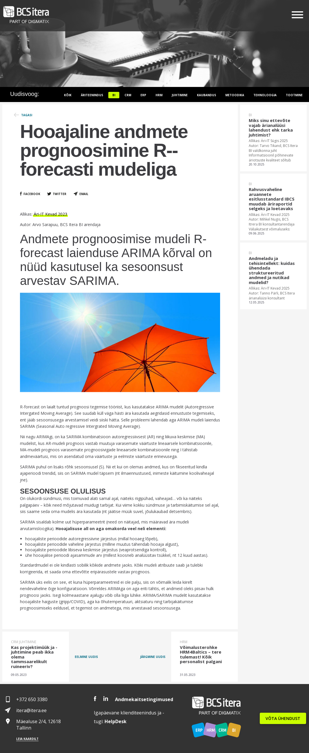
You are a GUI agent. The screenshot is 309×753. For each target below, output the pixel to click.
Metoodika (234, 95)
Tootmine (294, 95)
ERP (143, 95)
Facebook (31, 194)
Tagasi (26, 115)
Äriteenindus (92, 95)
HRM (159, 95)
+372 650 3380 (31, 699)
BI (113, 95)
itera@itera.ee (31, 710)
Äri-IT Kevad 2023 (50, 214)
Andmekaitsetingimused (144, 699)
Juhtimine (180, 95)
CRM (128, 95)
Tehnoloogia (265, 95)
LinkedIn (105, 698)
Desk (116, 721)
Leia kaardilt (27, 739)
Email (83, 194)
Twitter (59, 194)
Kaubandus (206, 95)
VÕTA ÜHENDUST (283, 718)
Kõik (68, 95)
